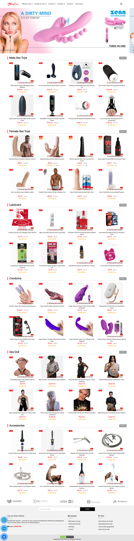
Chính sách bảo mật (74, 524)
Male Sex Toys (18, 57)
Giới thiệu (71, 526)
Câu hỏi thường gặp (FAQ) (106, 526)
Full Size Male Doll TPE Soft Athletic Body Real (81, 413)
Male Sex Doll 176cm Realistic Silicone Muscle (52, 379)
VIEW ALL (123, 58)
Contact (71, 529)
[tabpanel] (67, 30)
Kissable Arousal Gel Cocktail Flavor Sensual (82, 265)
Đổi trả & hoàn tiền (104, 529)
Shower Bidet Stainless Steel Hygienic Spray (22, 486)
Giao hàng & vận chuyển (106, 521)
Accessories (16, 425)
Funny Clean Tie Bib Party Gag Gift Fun (111, 265)
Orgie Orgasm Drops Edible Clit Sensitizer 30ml (111, 159)
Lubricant (15, 204)
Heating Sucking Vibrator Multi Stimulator (52, 159)
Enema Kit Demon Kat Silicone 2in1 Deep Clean (22, 453)
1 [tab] (66, 51)
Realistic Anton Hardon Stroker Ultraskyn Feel (52, 192)
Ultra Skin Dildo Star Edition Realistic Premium (22, 159)
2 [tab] (67, 51)
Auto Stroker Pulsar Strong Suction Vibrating (112, 85)
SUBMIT (87, 509)
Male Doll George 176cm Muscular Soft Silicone (112, 413)
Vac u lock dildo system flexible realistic (22, 192)
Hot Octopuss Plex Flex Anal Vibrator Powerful (52, 85)
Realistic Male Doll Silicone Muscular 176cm (111, 379)
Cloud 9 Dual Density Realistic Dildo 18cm (82, 192)
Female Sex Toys (19, 131)
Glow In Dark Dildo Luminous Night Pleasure (111, 192)
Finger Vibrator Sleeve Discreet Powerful (52, 306)
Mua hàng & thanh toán (106, 524)
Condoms (15, 278)
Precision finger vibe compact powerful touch (22, 306)
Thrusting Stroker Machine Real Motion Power (81, 118)
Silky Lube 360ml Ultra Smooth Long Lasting (52, 232)
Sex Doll (14, 352)
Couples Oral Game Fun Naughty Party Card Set (22, 232)
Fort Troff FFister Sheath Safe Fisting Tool (52, 486)
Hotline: (15, 526)
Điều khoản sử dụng (74, 521)
